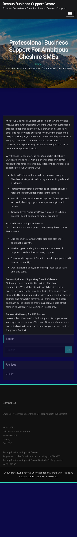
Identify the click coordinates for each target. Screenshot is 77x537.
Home (38, 75)
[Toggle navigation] (70, 13)
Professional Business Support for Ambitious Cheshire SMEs (40, 80)
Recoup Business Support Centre (29, 4)
